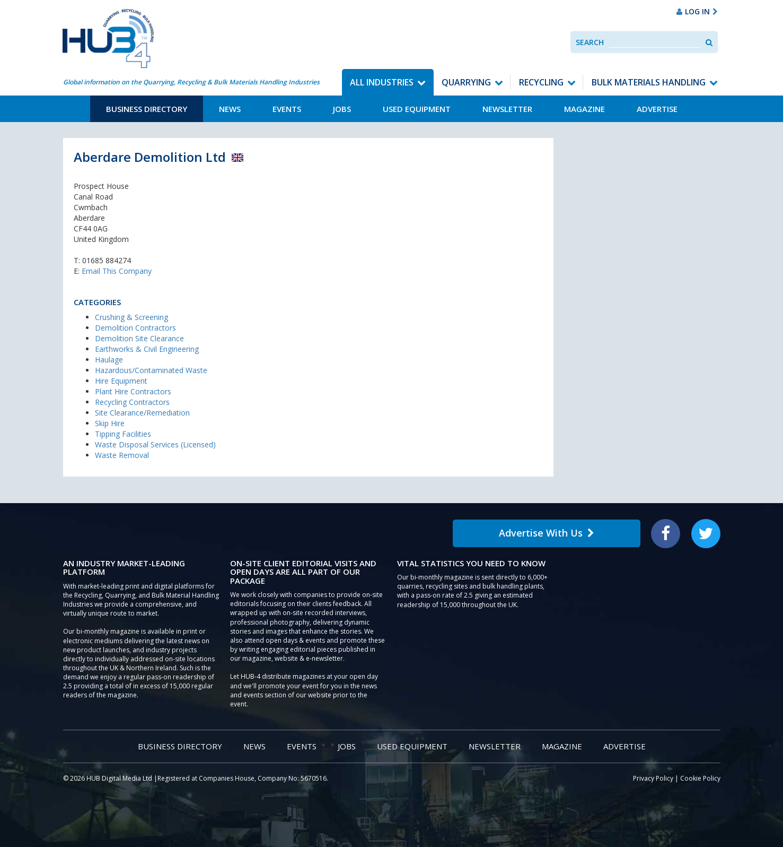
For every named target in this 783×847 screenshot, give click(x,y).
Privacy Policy (653, 778)
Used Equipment (417, 108)
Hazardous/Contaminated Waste (151, 370)
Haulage (109, 360)
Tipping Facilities (123, 434)
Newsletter (507, 108)
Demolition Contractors (135, 328)
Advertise (657, 108)
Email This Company (117, 271)
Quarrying (466, 82)
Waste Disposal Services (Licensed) (155, 444)
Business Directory (146, 108)
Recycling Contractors (132, 402)
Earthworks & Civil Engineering (147, 349)
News (230, 108)
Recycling (541, 82)
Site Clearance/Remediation (142, 413)
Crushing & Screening (131, 317)
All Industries (382, 82)
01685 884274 (106, 260)
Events (286, 108)
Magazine (584, 108)
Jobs (342, 108)
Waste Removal (122, 455)
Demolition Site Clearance (139, 338)
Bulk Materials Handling (649, 82)
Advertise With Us (546, 532)
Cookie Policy (700, 778)
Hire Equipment (121, 381)
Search (590, 42)
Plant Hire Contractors (133, 391)
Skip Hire (110, 423)
